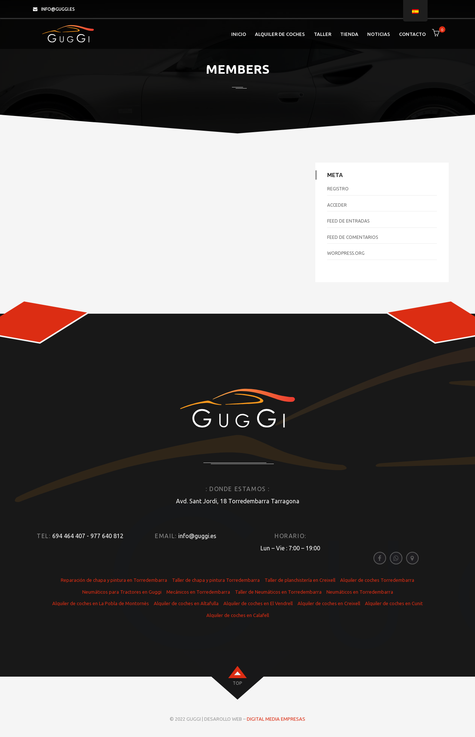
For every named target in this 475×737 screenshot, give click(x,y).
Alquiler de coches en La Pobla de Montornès (100, 603)
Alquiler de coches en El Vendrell (258, 603)
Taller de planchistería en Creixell (300, 580)
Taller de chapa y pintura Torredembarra (216, 580)
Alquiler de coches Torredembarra (377, 580)
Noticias (378, 34)
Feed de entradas (348, 221)
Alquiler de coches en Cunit (394, 603)
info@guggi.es (58, 9)
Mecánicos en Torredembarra (198, 591)
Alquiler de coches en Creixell (329, 603)
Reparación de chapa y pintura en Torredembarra (114, 580)
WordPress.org (346, 253)
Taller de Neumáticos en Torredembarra (278, 591)
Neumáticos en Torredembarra (359, 591)
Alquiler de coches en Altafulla (186, 603)
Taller (322, 34)
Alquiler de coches (280, 34)
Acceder (337, 205)
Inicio (238, 34)
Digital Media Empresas (276, 718)
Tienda (349, 34)
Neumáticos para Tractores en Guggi (122, 591)
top (237, 683)
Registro (338, 188)
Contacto (412, 34)
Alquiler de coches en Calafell (237, 615)
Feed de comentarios (352, 237)
